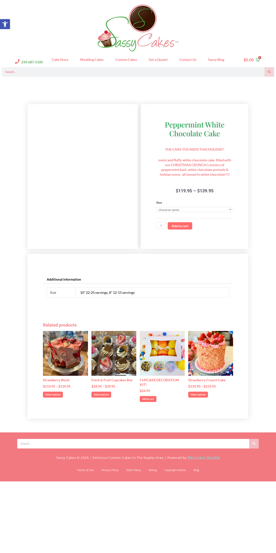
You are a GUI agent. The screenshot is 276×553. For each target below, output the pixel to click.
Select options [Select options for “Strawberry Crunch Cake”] (207, 464)
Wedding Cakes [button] (92, 59)
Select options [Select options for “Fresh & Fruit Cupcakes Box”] (110, 464)
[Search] (269, 72)
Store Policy (133, 541)
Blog (196, 541)
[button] (5, 24)
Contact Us (188, 59)
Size (159, 236)
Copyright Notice (175, 541)
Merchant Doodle (204, 529)
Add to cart (180, 260)
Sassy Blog (216, 59)
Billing (153, 541)
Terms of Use (85, 541)
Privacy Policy (110, 541)
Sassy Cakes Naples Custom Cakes (38, 83)
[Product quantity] (161, 259)
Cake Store (60, 59)
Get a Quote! (158, 59)
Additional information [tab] (64, 347)
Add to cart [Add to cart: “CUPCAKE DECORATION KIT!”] (155, 469)
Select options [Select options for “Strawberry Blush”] (61, 464)
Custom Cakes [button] (126, 59)
